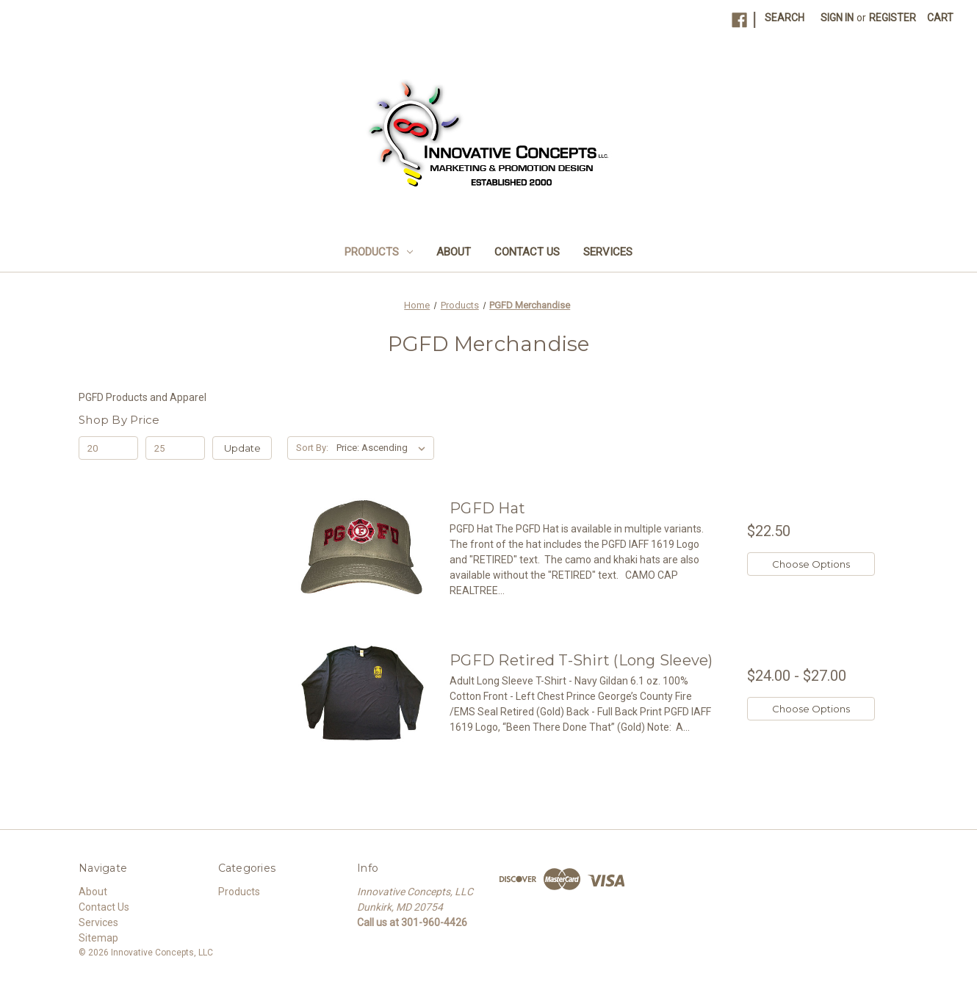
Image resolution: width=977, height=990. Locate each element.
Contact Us (527, 252)
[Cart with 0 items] (940, 18)
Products (379, 252)
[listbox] (383, 448)
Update (242, 448)
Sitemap (98, 938)
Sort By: (312, 447)
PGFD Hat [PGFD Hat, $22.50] (487, 508)
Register (892, 18)
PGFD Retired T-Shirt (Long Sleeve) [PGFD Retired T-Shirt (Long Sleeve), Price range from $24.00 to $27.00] (581, 660)
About (453, 252)
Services (607, 252)
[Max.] (175, 448)
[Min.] (108, 448)
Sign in (837, 18)
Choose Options (811, 564)
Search (784, 18)
